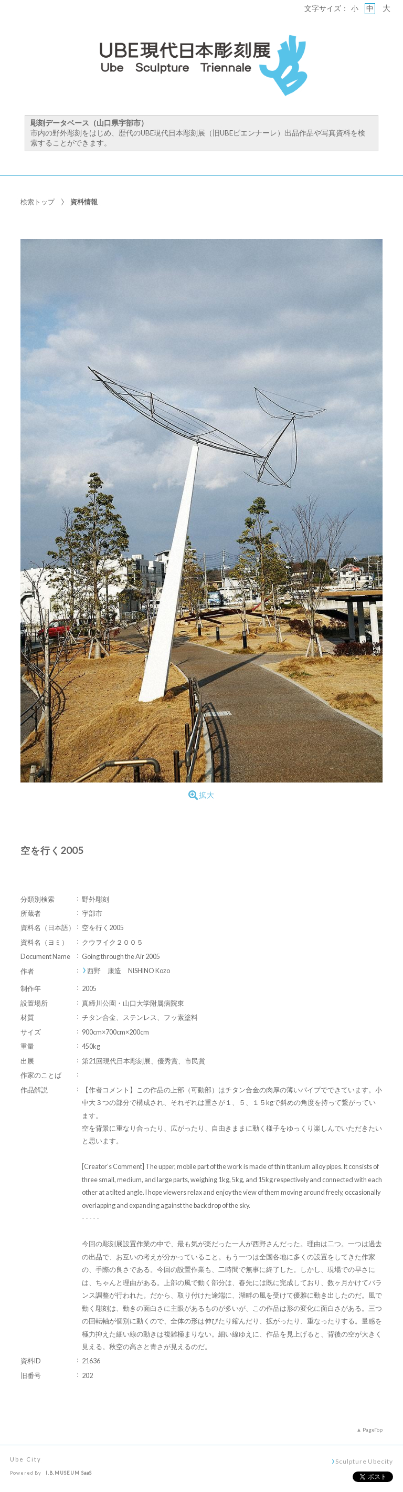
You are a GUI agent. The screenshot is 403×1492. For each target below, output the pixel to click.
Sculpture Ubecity (364, 1461)
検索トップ (37, 201)
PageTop (373, 1429)
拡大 (201, 795)
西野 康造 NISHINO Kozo (128, 971)
